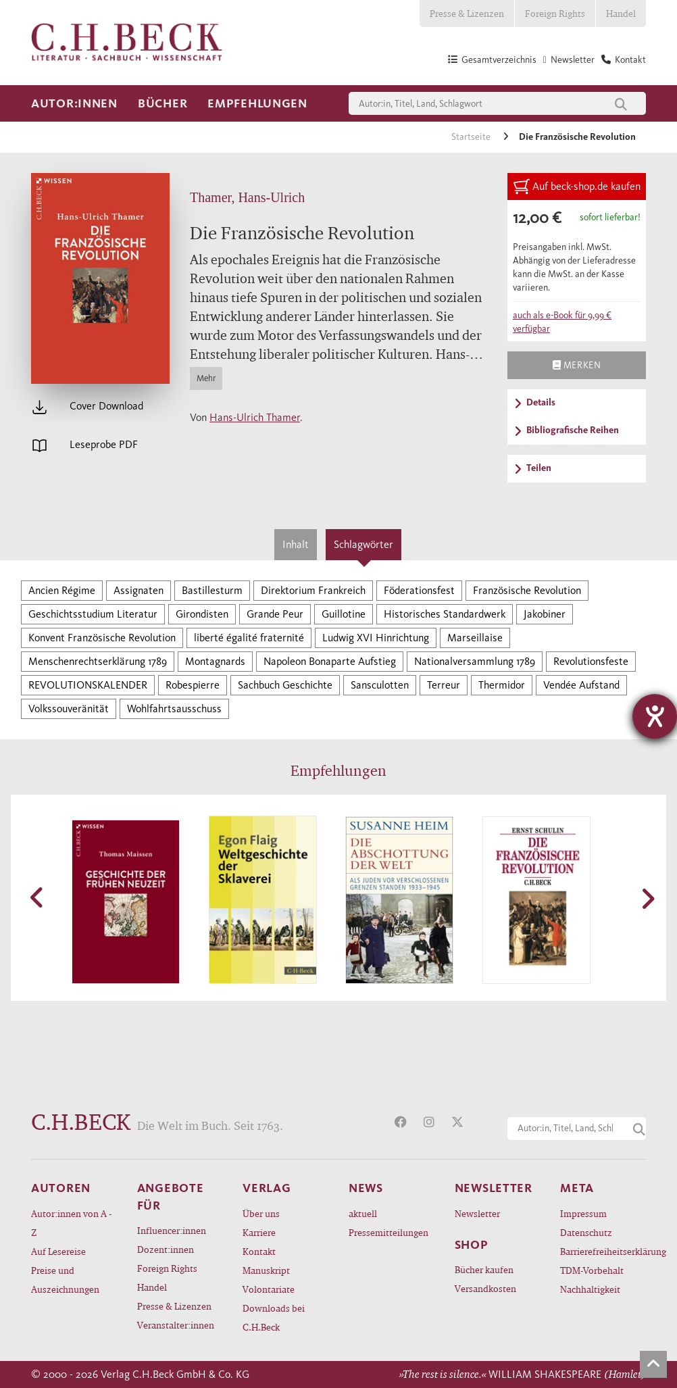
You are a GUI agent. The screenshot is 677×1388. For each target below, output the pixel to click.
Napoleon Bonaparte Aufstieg (330, 661)
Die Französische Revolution (577, 137)
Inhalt (295, 544)
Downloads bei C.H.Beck (274, 1317)
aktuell (363, 1213)
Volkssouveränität (68, 708)
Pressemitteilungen (388, 1232)
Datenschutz (586, 1232)
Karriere (259, 1232)
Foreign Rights (555, 13)
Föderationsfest (419, 590)
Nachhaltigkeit (590, 1289)
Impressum (583, 1213)
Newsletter (477, 1213)
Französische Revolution (527, 590)
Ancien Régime (61, 590)
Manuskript (266, 1270)
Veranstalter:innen (175, 1325)
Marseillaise (475, 637)
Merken (577, 365)
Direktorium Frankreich (313, 590)
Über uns (261, 1213)
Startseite (472, 137)
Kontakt (259, 1251)
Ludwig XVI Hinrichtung (375, 637)
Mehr (206, 378)
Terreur (443, 684)
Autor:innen (74, 103)
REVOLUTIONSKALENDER (87, 684)
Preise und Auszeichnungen (65, 1279)
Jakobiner (545, 614)
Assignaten (139, 590)
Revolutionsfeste (590, 661)
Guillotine (344, 614)
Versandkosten (485, 1288)
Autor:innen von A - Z (71, 1223)
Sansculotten (380, 684)
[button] (38, 897)
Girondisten (202, 614)
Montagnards (215, 661)
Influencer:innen (171, 1230)
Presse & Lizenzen (467, 13)
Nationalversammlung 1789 (474, 661)
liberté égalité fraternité (249, 637)
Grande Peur (275, 614)
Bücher (162, 103)
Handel (621, 13)
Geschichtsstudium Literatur (92, 614)
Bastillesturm (212, 590)
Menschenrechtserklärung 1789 (97, 661)
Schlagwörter (363, 544)
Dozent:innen (165, 1249)
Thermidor (501, 684)
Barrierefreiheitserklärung (603, 1251)
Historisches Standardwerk (444, 614)
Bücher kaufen (484, 1269)
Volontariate (269, 1289)
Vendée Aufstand (581, 684)
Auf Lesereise (58, 1251)
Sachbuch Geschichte (285, 684)
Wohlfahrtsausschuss (174, 708)
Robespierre (193, 684)
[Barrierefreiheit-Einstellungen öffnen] (654, 716)
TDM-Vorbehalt (592, 1270)
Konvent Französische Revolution (102, 637)
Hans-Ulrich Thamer (254, 417)
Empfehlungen (257, 103)
